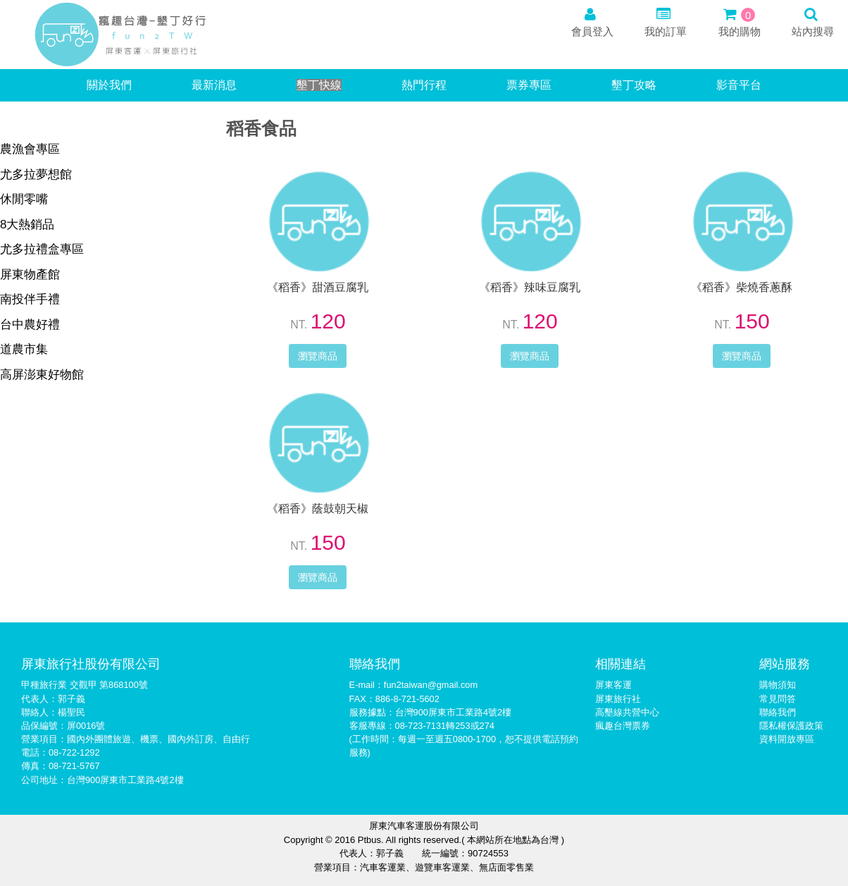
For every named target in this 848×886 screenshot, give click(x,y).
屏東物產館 (30, 274)
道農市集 (24, 349)
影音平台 (738, 85)
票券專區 (528, 85)
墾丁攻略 (633, 85)
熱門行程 (424, 85)
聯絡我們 (777, 712)
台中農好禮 (30, 324)
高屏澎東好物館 (42, 374)
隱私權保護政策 (791, 725)
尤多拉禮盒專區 (42, 249)
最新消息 (214, 85)
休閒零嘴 (24, 199)
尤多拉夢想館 (36, 174)
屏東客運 (613, 684)
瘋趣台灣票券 (622, 725)
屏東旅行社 (618, 699)
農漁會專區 (30, 149)
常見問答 (777, 699)
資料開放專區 (786, 739)
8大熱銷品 (27, 224)
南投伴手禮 (30, 299)
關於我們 (109, 85)
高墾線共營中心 (627, 712)
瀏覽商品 (317, 356)
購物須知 (777, 684)
